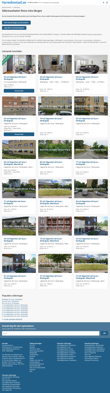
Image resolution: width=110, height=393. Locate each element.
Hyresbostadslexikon (37, 364)
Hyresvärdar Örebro (91, 358)
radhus (21, 36)
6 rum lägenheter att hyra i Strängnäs (15, 314)
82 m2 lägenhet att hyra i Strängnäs (51, 163)
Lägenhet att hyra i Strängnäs (16, 123)
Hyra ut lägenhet (90, 353)
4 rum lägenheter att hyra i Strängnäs (15, 310)
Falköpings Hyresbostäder (11, 384)
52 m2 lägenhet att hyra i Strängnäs (15, 78)
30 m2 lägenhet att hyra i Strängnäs (51, 78)
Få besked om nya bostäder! (103, 2)
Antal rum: (7, 87)
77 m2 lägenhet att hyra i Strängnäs (87, 163)
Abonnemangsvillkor (37, 351)
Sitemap (32, 369)
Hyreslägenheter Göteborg (94, 347)
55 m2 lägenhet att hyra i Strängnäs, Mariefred (51, 202)
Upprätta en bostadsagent (14, 28)
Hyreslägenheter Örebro (65, 354)
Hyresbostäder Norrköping (11, 388)
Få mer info (19, 91)
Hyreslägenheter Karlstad (66, 351)
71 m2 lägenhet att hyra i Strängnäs (15, 202)
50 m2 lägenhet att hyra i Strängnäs (87, 78)
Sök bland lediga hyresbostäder (16, 23)
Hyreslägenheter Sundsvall (66, 356)
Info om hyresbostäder (37, 367)
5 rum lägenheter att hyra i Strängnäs (15, 312)
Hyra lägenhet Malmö (9, 381)
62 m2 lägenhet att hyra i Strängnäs (15, 119)
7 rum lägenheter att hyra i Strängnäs (15, 316)
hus (11, 36)
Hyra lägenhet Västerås (65, 358)
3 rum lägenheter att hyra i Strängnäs (15, 309)
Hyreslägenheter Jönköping (66, 360)
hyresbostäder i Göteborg (91, 40)
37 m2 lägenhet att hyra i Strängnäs (51, 277)
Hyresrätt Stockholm (92, 360)
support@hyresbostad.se (10, 349)
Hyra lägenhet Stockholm (10, 386)
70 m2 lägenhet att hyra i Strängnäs (51, 119)
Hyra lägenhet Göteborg (93, 356)
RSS (31, 371)
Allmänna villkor (35, 349)
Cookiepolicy (34, 354)
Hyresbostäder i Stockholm (72, 40)
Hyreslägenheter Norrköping (94, 351)
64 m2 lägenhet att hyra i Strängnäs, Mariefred (15, 163)
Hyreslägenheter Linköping (66, 353)
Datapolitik (33, 353)
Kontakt (32, 347)
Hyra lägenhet (7, 390)
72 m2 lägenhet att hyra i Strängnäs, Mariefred (51, 240)
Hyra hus (88, 354)
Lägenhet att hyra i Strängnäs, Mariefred (20, 167)
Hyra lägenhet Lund (64, 347)
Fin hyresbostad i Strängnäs (15, 82)
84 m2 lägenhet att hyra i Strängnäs (87, 202)
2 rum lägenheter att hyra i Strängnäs (15, 307)
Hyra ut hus (6, 379)
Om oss (32, 345)
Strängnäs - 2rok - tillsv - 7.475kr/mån (55, 82)
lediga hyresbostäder (94, 34)
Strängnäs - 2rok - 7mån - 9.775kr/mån (91, 82)
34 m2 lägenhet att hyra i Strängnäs (87, 240)
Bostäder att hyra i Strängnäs (12, 299)
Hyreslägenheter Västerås (11, 382)
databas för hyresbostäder (51, 2)
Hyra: (6, 85)
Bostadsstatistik (35, 366)
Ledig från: (7, 128)
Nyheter (32, 356)
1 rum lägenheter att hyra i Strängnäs (15, 305)
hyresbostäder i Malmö (10, 42)
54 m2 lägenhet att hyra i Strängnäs (15, 240)
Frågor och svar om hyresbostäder (36, 361)
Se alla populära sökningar (13, 319)
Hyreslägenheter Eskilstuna (66, 345)
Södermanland (6, 7)
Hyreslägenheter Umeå (65, 349)
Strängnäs (17, 7)
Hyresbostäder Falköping (10, 377)
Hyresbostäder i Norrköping (94, 345)
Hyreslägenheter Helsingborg (95, 349)
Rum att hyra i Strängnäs (10, 303)
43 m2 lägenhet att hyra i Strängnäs (87, 119)
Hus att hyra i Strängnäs (10, 301)
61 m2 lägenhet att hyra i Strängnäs (15, 277)
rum (14, 36)
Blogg (32, 358)
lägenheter (5, 36)
